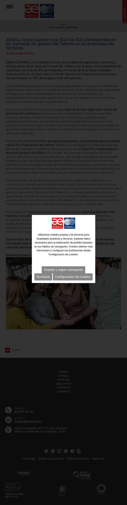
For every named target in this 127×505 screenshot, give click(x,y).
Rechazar (43, 275)
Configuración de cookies (73, 275)
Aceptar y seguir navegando (63, 268)
